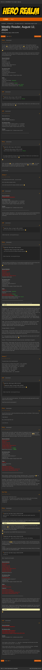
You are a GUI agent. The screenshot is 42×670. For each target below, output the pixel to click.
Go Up (2, 660)
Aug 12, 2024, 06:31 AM (6, 143)
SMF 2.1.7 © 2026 (4, 668)
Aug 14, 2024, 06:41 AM (6, 410)
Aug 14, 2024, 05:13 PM (6, 494)
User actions (38, 36)
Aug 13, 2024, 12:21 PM (6, 244)
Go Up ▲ (39, 668)
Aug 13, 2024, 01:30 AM (6, 193)
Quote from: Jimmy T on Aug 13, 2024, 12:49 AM (13, 228)
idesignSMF (16, 668)
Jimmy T (4, 174)
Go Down (3, 36)
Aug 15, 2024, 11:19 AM (6, 510)
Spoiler (5, 304)
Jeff (3, 91)
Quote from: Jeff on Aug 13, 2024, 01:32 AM (12, 247)
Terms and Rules (35, 668)
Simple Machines (10, 668)
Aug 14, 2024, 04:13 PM (6, 429)
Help (30, 668)
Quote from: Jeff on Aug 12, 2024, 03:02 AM (12, 147)
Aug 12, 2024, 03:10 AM (6, 113)
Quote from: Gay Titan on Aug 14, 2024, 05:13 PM (13, 513)
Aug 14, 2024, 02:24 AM (6, 358)
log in (15, 1)
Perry (3, 40)
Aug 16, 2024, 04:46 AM (6, 622)
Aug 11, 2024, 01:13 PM (6, 42)
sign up (19, 1)
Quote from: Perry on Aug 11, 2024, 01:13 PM (12, 97)
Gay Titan (4, 492)
